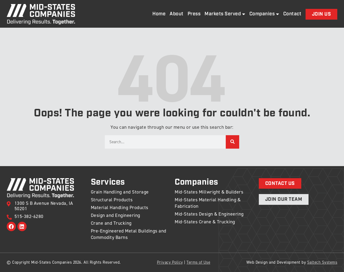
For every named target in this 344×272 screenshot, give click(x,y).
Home (159, 14)
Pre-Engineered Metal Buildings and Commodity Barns (128, 234)
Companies (264, 14)
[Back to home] (41, 14)
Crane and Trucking (111, 223)
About (177, 14)
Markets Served (225, 14)
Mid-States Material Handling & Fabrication (208, 202)
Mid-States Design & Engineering (209, 214)
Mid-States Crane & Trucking (205, 222)
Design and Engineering (115, 215)
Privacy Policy (170, 262)
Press (194, 14)
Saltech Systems (322, 262)
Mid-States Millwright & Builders (209, 192)
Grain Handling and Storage (120, 192)
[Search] (232, 142)
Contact (292, 14)
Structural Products (112, 199)
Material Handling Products (119, 207)
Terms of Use (198, 262)
